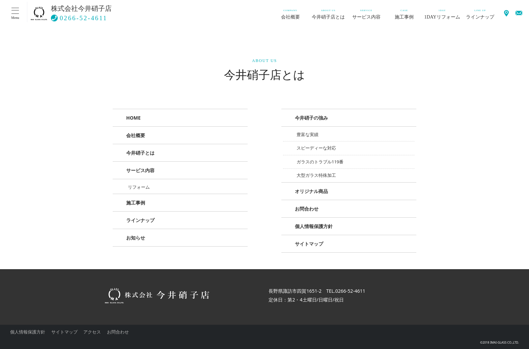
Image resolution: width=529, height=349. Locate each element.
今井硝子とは (140, 153)
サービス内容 (140, 170)
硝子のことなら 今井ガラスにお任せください (38, 13)
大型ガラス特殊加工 (316, 175)
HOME (133, 118)
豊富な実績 (307, 134)
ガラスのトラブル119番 (320, 162)
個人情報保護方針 (314, 226)
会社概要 (135, 135)
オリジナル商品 (311, 191)
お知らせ (135, 237)
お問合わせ (306, 208)
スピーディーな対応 (316, 148)
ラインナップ (140, 220)
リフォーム (139, 187)
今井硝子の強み (311, 118)
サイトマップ (309, 244)
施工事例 (135, 202)
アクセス (92, 332)
